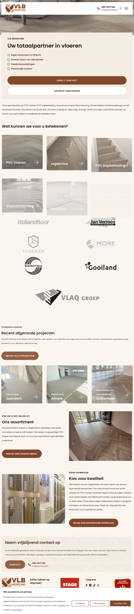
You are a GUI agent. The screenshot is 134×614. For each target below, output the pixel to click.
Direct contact (67, 80)
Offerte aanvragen (67, 91)
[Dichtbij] (132, 589)
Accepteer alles (120, 603)
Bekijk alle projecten (20, 362)
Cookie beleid (16, 609)
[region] (67, 601)
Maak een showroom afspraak (93, 523)
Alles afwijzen (99, 603)
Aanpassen (80, 603)
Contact (15, 571)
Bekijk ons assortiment (21, 453)
